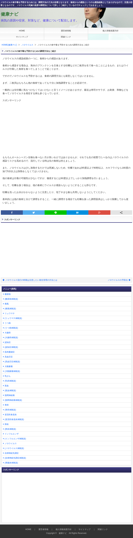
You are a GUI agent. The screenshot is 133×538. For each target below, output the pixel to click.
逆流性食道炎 (11, 414)
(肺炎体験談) (10, 429)
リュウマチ (10, 313)
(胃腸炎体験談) (11, 463)
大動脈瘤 (9, 366)
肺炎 (7, 424)
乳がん (8, 376)
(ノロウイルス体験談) (14, 448)
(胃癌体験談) (10, 410)
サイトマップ (22, 37)
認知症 (8, 342)
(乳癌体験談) (10, 381)
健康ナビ (9, 14)
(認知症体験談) (11, 347)
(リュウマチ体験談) (13, 318)
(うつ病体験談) (11, 328)
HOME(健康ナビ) (9, 45)
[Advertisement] (66, 125)
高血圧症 (9, 357)
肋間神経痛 (10, 395)
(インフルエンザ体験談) (15, 439)
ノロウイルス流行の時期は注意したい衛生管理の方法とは (30, 280)
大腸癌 (8, 333)
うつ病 (8, 323)
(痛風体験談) (10, 308)
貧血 (7, 386)
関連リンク (66, 37)
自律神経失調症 (12, 453)
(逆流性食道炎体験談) (14, 419)
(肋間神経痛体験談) (13, 400)
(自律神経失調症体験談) (15, 458)
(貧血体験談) (10, 390)
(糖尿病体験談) (11, 299)
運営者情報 (66, 31)
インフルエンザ (12, 434)
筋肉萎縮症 (10, 352)
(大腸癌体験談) (11, 337)
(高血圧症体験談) (12, 361)
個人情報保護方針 (111, 31)
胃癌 (7, 405)
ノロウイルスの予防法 (119, 280)
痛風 (7, 304)
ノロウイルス (27, 45)
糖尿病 (8, 294)
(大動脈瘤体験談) (12, 371)
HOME (22, 31)
